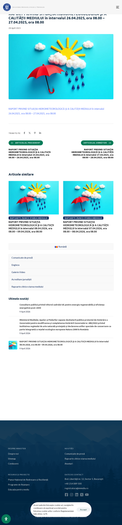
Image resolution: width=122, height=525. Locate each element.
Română (61, 246)
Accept (83, 509)
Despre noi (13, 453)
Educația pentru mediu (18, 489)
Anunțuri (69, 463)
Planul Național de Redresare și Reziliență (28, 479)
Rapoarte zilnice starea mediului (80, 458)
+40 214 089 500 (73, 483)
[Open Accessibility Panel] (6, 519)
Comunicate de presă (75, 453)
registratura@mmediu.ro (76, 488)
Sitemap (12, 458)
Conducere (13, 463)
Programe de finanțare (19, 484)
